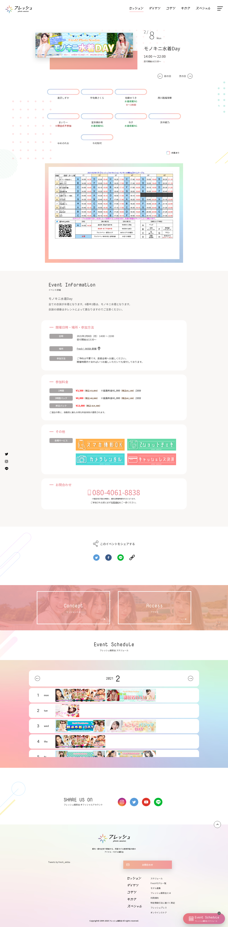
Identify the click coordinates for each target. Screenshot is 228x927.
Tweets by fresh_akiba (59, 862)
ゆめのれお (63, 143)
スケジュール (156, 878)
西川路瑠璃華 (165, 97)
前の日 (167, 76)
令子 (131, 122)
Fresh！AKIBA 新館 (87, 348)
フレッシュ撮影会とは (160, 892)
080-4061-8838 (116, 492)
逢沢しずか (63, 97)
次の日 (182, 76)
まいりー (63, 122)
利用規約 (115, 502)
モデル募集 (155, 888)
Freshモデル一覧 (158, 883)
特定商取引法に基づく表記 (162, 902)
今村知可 (97, 143)
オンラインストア (158, 912)
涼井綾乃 (164, 122)
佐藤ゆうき (131, 97)
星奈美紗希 (97, 122)
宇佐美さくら (97, 97)
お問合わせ (147, 864)
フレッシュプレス (158, 907)
